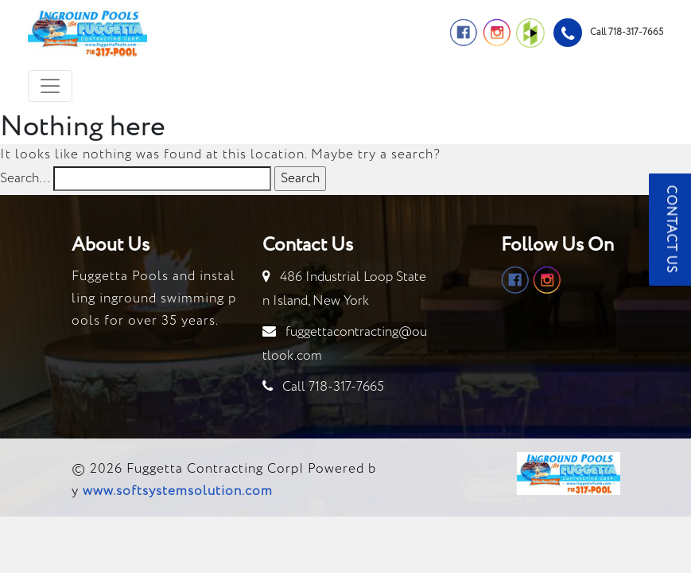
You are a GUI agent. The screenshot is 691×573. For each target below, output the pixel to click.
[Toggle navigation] (50, 86)
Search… (25, 179)
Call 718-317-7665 (333, 387)
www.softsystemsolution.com (178, 491)
